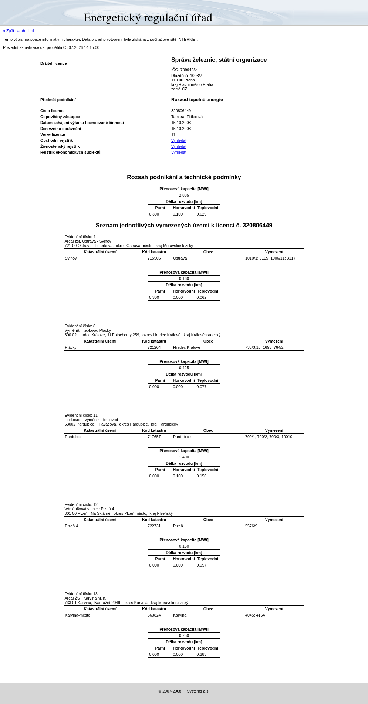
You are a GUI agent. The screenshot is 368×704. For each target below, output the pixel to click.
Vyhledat (178, 140)
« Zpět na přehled (18, 31)
